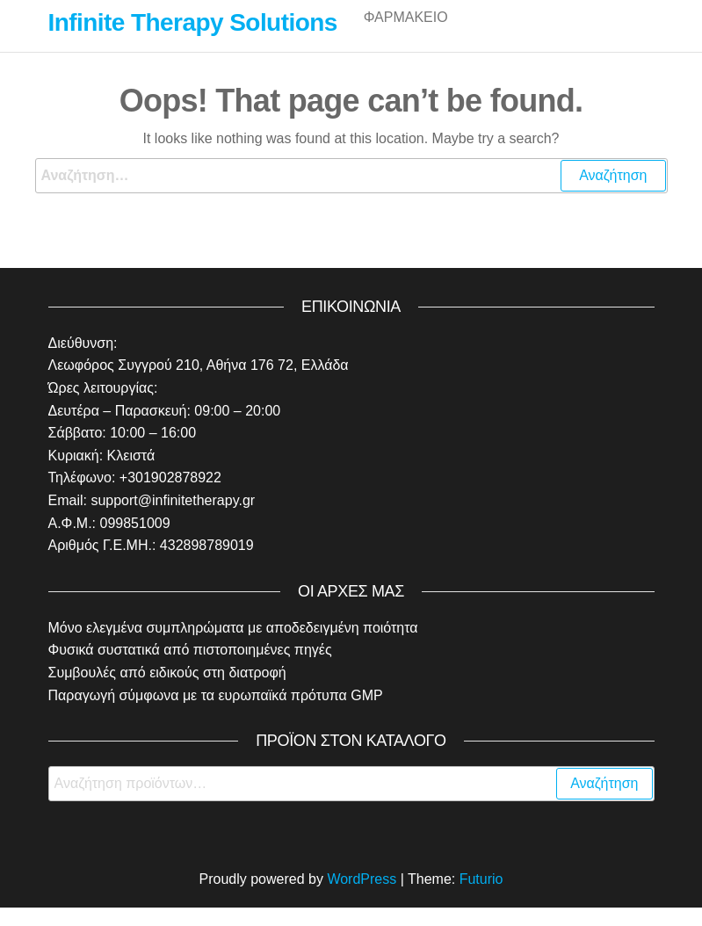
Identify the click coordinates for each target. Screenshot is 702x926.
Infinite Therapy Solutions (192, 22)
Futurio (481, 897)
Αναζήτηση (604, 801)
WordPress (361, 897)
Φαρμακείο (406, 34)
